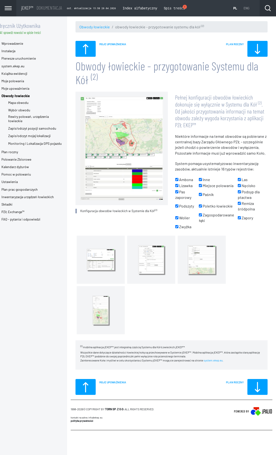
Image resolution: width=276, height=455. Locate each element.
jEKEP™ (41, 8)
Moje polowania (22, 81)
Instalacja (18, 51)
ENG (246, 8)
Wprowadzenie (22, 43)
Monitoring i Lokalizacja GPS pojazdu (45, 143)
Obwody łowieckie (104, 27)
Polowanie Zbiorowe (26, 159)
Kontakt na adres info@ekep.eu (96, 423)
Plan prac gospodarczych (29, 189)
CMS (83, 445)
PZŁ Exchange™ (22, 212)
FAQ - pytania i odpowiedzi (30, 219)
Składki (16, 204)
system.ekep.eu (222, 366)
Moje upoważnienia (25, 88)
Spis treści (176, 7)
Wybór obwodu (29, 110)
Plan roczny (19, 152)
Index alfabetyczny (140, 8)
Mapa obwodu (28, 103)
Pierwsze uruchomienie (28, 58)
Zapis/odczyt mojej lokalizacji (39, 136)
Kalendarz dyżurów (25, 167)
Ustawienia (19, 182)
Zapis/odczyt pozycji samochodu (42, 128)
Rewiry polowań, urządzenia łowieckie (38, 118)
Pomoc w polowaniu (26, 174)
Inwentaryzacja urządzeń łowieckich (37, 197)
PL (235, 8)
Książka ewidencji (24, 73)
